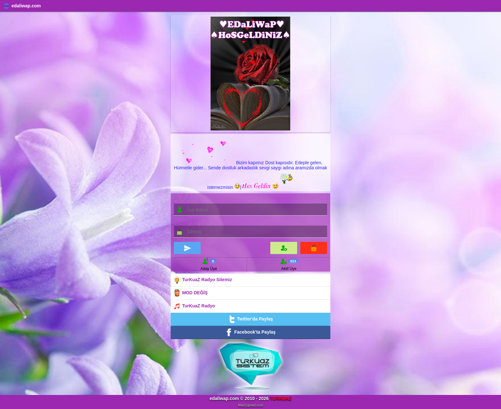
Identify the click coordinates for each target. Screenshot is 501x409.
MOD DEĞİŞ (190, 293)
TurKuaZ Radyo (194, 306)
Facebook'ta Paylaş (250, 332)
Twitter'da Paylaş (250, 319)
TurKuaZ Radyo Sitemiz (202, 280)
